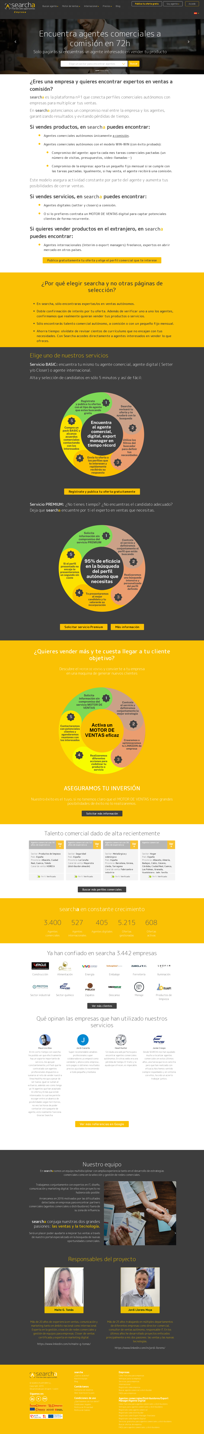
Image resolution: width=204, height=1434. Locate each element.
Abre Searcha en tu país (84, 1393)
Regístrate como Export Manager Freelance (137, 1415)
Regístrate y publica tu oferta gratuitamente (102, 491)
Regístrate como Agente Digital (132, 1418)
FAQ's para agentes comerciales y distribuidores (139, 1427)
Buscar (134, 63)
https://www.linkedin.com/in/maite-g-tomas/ (64, 1344)
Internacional (90, 6)
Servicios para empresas (129, 1381)
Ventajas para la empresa (130, 1378)
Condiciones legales (82, 1404)
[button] (50, 6)
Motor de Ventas (70, 6)
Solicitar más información (102, 813)
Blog (118, 6)
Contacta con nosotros (83, 1390)
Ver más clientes (102, 1006)
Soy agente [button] (172, 3)
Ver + (60, 845)
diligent (47, 1389)
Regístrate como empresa (129, 1387)
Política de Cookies (82, 1410)
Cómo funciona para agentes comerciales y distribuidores (143, 1404)
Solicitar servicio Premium (84, 627)
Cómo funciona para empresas (131, 1375)
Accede (192, 3)
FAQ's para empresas (127, 1393)
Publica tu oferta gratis (147, 3)
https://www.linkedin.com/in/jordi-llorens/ (140, 1348)
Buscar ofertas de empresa (130, 1424)
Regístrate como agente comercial (133, 1410)
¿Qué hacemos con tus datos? (86, 1401)
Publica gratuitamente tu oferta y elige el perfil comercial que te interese (102, 260)
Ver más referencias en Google (102, 1124)
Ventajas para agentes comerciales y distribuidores (141, 1407)
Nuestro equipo (80, 1378)
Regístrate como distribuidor (131, 1412)
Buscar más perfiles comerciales (102, 889)
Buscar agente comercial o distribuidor (135, 1390)
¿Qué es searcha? (81, 1375)
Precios (106, 6)
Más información (127, 627)
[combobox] (94, 64)
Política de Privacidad (83, 1407)
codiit (55, 1389)
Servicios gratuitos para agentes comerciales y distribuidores (145, 1421)
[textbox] (94, 63)
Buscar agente (50, 6)
